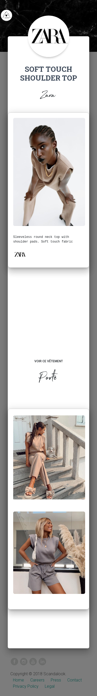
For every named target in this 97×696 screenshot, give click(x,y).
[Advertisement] (48, 318)
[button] (19, 254)
